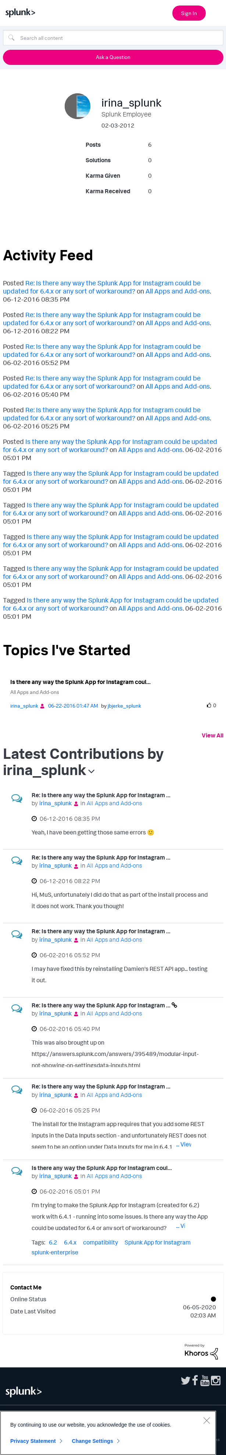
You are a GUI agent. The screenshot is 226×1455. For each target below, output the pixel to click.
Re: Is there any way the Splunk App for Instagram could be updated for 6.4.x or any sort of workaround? (102, 287)
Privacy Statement (33, 1441)
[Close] (206, 1420)
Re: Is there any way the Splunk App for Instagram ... (101, 795)
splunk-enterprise (55, 1252)
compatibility (100, 1242)
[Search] (113, 37)
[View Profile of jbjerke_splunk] (124, 705)
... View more (192, 833)
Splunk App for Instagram (158, 1242)
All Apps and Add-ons (178, 291)
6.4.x (70, 1242)
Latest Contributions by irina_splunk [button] (83, 761)
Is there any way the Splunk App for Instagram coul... (80, 681)
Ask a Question (113, 57)
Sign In (189, 13)
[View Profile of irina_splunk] (24, 705)
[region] (108, 1433)
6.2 (53, 1242)
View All (212, 735)
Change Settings (92, 1441)
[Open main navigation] (216, 12)
